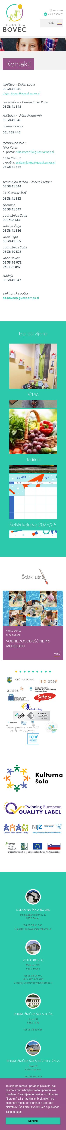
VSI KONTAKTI (53, 14)
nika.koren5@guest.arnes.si (35, 152)
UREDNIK (56, 10)
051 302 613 (35, 1076)
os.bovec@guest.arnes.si (21, 298)
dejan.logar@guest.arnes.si (21, 93)
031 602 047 (36, 979)
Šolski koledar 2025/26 (33, 525)
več (57, 653)
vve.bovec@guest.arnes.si (38, 982)
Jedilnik (33, 459)
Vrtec (33, 394)
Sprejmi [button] (33, 1120)
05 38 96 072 (34, 975)
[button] (16, 672)
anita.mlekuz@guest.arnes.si (35, 162)
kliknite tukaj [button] (13, 1111)
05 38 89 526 (34, 1029)
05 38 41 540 (34, 925)
